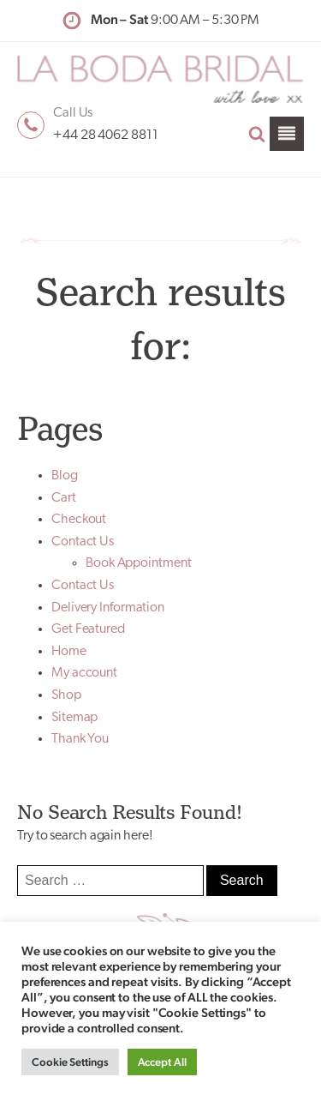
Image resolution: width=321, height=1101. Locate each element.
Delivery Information (107, 608)
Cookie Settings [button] (70, 1062)
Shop (66, 695)
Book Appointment (138, 563)
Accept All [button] (162, 1062)
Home (68, 652)
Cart (63, 498)
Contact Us (82, 542)
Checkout (78, 519)
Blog (64, 476)
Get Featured (88, 629)
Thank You (80, 739)
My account (84, 673)
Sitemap (74, 718)
